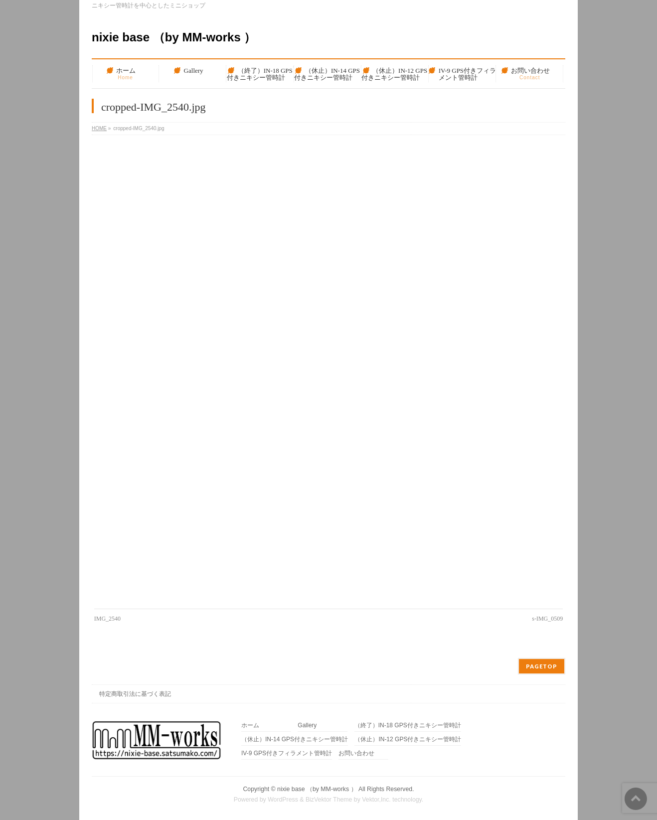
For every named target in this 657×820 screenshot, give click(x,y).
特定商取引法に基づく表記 (135, 693)
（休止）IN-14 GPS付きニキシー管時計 (294, 739)
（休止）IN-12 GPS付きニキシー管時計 (407, 739)
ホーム (250, 725)
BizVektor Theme (329, 799)
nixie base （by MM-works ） (174, 37)
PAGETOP (541, 666)
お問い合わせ (356, 753)
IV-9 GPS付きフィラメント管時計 (286, 753)
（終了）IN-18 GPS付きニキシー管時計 (407, 725)
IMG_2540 (107, 618)
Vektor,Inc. (376, 799)
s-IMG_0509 (547, 618)
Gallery (307, 725)
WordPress (283, 799)
